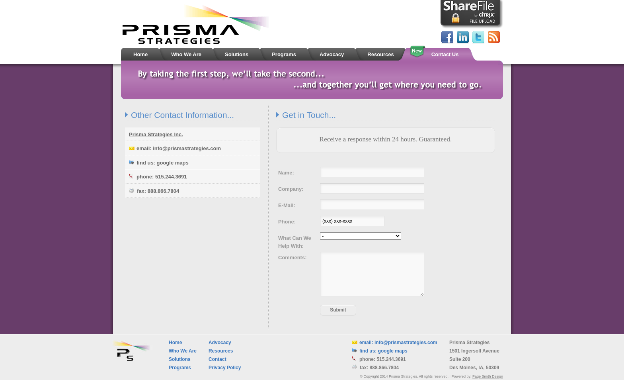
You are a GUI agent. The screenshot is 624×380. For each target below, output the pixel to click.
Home (175, 342)
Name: (286, 173)
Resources (221, 351)
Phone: (287, 222)
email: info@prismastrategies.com (175, 148)
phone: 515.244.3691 (158, 177)
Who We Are (183, 351)
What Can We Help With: (294, 242)
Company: (291, 189)
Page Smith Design (487, 376)
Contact (217, 359)
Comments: (292, 258)
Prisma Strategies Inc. (156, 134)
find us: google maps (159, 163)
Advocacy (220, 342)
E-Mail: (286, 205)
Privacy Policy (225, 367)
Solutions (180, 359)
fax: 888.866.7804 (154, 191)
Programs (180, 367)
